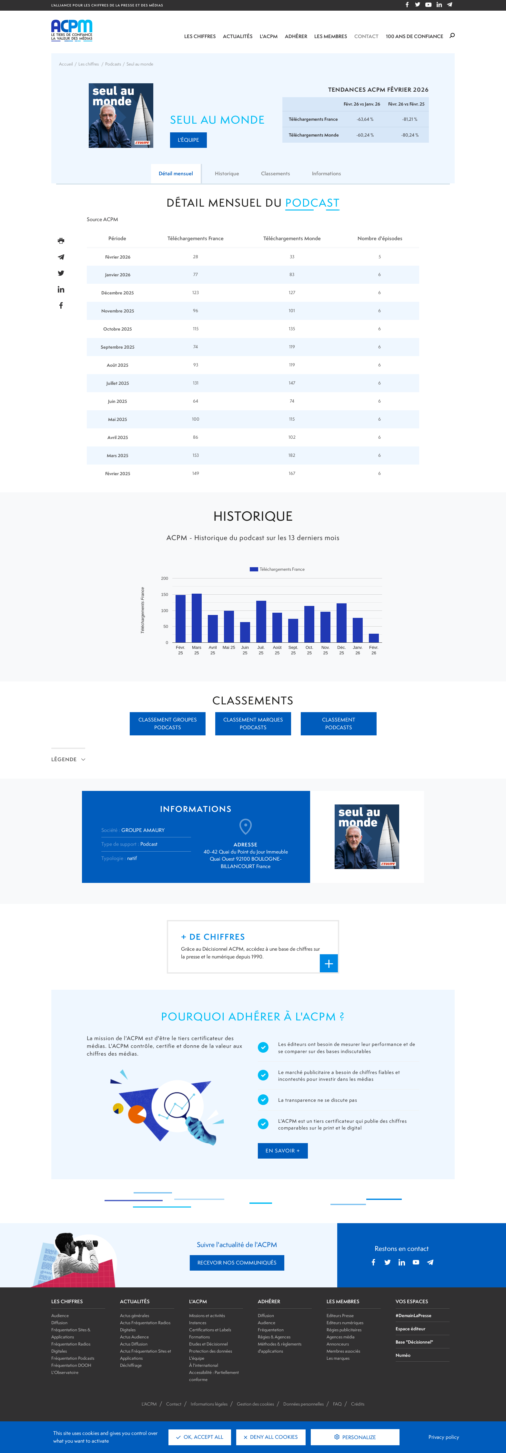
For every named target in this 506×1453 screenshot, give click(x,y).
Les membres (330, 36)
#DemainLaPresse (413, 1315)
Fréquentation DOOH (71, 1365)
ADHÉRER (269, 1301)
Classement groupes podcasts (167, 723)
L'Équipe (188, 140)
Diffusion (59, 1322)
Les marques (338, 1358)
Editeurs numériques (345, 1322)
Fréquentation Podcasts (72, 1358)
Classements (275, 173)
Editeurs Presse (340, 1315)
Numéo (403, 1355)
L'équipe (196, 1358)
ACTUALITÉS (135, 1301)
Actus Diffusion (133, 1344)
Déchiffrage (131, 1365)
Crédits (357, 1404)
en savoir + (283, 1150)
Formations (199, 1337)
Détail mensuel (176, 173)
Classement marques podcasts (253, 723)
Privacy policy (444, 1437)
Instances (197, 1322)
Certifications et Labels (210, 1330)
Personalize (358, 1437)
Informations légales (209, 1404)
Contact (366, 36)
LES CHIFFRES (67, 1301)
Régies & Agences (274, 1337)
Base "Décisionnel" (414, 1342)
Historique (227, 173)
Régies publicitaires (344, 1330)
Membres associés (343, 1351)
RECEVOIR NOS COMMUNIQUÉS (237, 1262)
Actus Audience (134, 1337)
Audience (60, 1315)
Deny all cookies (271, 1437)
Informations (326, 173)
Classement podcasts (338, 723)
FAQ (337, 1404)
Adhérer (296, 36)
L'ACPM (269, 36)
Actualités (238, 36)
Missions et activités (207, 1315)
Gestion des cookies (255, 1404)
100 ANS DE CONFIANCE (414, 36)
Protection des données (210, 1351)
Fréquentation (271, 1330)
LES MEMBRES (343, 1301)
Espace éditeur (410, 1328)
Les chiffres (200, 36)
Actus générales (134, 1315)
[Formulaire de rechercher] (452, 36)
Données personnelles (303, 1404)
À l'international (203, 1365)
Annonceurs (338, 1344)
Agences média (341, 1337)
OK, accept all (199, 1437)
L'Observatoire (64, 1372)
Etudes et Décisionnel (208, 1344)
